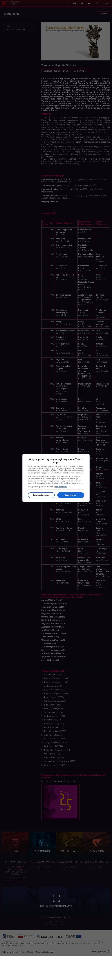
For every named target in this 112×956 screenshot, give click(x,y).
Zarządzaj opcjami (41, 495)
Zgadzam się (70, 495)
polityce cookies (61, 487)
